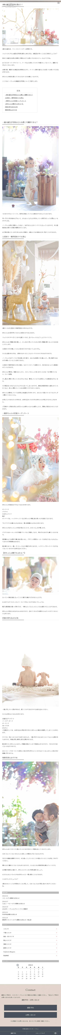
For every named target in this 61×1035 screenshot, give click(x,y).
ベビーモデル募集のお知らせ (10, 898)
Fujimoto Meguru (9, 952)
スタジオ (6, 929)
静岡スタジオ (7, 948)
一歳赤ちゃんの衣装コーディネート (15, 101)
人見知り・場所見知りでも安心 (14, 98)
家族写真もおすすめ (11, 110)
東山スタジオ (7, 940)
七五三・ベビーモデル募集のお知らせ (13, 903)
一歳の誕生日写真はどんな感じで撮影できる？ (19, 95)
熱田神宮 (6, 955)
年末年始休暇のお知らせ (9, 914)
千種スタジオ (7, 933)
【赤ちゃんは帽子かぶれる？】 (14, 104)
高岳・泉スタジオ (8, 936)
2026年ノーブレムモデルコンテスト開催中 (15, 909)
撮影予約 (30, 1007)
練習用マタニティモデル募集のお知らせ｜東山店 (16, 920)
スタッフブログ (40, 1033)
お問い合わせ (30, 1015)
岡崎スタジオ (7, 944)
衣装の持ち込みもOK (11, 107)
